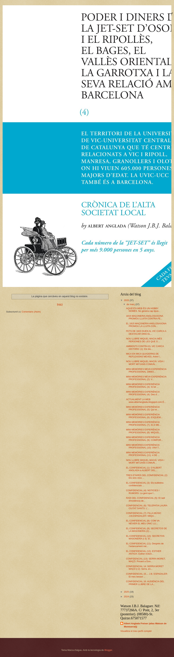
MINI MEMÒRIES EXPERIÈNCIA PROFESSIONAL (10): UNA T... (143, 446)
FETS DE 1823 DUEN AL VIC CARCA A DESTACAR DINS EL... (146, 332)
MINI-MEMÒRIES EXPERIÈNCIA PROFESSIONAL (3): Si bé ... (143, 385)
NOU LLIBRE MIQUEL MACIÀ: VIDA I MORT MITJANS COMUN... (145, 362)
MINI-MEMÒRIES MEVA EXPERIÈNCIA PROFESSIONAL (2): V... (146, 378)
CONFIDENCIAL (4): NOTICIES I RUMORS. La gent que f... (142, 491)
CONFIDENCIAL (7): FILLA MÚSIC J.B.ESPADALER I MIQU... (143, 514)
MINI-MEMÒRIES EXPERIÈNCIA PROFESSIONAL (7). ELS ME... (143, 423)
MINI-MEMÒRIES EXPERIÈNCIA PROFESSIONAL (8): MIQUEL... (143, 431)
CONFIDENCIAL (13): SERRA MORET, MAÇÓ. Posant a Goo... (146, 560)
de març (131, 304)
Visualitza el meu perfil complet (136, 631)
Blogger (108, 650)
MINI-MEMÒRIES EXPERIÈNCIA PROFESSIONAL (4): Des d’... (143, 393)
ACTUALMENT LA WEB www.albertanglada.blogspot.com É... (146, 400)
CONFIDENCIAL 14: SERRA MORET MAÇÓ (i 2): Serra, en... (145, 567)
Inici (60, 304)
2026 (127, 300)
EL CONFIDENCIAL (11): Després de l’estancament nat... (145, 545)
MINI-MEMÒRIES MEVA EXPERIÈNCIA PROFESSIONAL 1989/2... (146, 370)
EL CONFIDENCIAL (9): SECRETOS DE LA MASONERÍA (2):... (146, 529)
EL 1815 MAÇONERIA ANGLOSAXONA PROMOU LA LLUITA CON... (146, 324)
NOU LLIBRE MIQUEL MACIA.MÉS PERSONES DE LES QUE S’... (144, 340)
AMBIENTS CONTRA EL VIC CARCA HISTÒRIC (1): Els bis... (145, 347)
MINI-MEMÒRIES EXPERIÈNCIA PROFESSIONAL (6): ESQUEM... (144, 415)
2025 (127, 591)
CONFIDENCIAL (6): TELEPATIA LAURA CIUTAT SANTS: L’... (146, 506)
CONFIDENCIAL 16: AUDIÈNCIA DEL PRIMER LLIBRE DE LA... (145, 582)
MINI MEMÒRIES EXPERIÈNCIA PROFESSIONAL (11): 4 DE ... (143, 453)
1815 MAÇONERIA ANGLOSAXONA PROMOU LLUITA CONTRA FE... (144, 317)
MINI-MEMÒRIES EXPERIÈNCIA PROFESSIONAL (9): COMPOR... (144, 438)
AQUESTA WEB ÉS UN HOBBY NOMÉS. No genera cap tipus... (143, 309)
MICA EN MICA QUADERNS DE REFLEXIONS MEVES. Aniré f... (143, 355)
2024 (127, 596)
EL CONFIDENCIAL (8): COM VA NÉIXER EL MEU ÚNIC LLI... (142, 522)
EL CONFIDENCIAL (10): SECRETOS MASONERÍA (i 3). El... (145, 537)
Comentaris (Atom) (31, 311)
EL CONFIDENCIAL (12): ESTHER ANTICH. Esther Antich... (143, 552)
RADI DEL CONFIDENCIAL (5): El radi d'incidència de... (145, 499)
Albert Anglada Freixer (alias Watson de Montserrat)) (145, 625)
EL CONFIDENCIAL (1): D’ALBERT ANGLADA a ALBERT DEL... (144, 469)
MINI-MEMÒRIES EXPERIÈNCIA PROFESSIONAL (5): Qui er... (143, 408)
